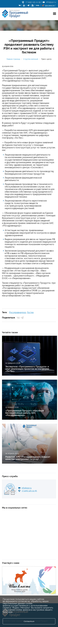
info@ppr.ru (51, 2)
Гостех (30, 312)
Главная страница (13, 59)
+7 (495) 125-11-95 (33, 2)
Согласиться (29, 621)
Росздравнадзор (17, 312)
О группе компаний (30, 59)
